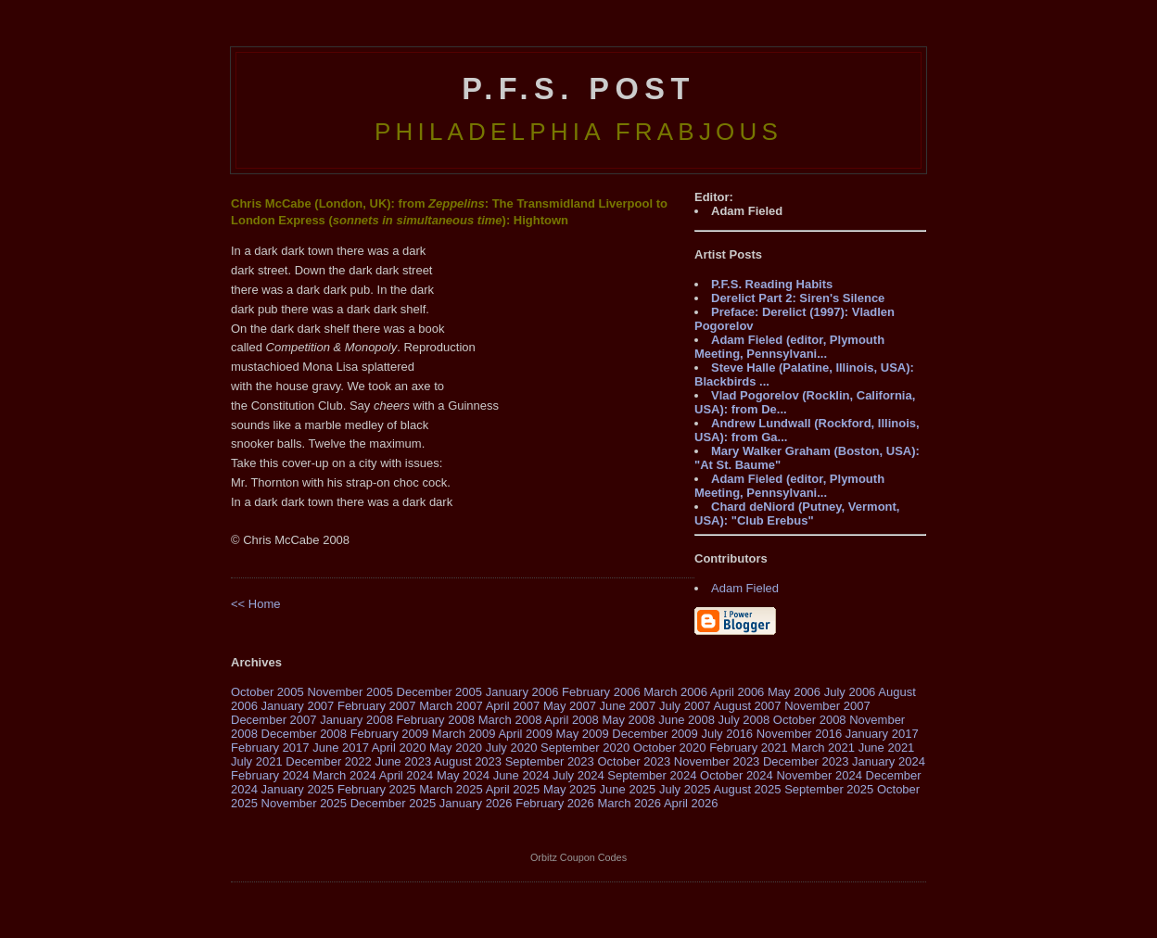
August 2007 (748, 706)
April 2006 (737, 692)
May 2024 (463, 775)
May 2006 (794, 692)
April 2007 (513, 706)
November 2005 (350, 692)
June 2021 (886, 747)
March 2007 (451, 706)
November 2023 (717, 761)
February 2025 (376, 789)
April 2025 (513, 789)
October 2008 (809, 720)
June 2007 (628, 706)
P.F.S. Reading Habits (772, 284)
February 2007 (376, 706)
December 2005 (440, 692)
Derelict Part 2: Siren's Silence (797, 298)
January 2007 (298, 706)
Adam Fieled (745, 588)
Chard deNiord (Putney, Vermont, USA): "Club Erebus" (796, 513)
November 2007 (827, 706)
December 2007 (274, 720)
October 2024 (736, 775)
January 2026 (476, 803)
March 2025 (451, 789)
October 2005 (267, 692)
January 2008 (356, 720)
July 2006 (850, 692)
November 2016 (799, 734)
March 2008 (510, 720)
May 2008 (628, 720)
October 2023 (633, 761)
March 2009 (464, 734)
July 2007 (685, 706)
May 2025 (569, 789)
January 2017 (882, 734)
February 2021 (748, 747)
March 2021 (823, 747)
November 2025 (304, 803)
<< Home (255, 604)
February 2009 (389, 734)
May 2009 (582, 734)
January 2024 (888, 761)
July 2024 (578, 775)
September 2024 (651, 775)
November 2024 (819, 775)
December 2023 (806, 761)
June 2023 (403, 761)
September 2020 (584, 747)
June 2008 (686, 720)
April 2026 (691, 803)
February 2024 (270, 775)
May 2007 (569, 706)
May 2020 (455, 747)
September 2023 (549, 761)
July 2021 (257, 761)
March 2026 (629, 803)
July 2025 (685, 789)
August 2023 (468, 761)
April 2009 (525, 734)
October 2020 (669, 747)
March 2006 (675, 692)
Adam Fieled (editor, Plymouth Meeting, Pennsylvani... (789, 347)
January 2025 (298, 789)
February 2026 (554, 803)
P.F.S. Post (578, 89)
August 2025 (748, 789)
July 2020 (512, 747)
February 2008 (436, 720)
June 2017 (340, 747)
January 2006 (522, 692)
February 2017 (270, 747)
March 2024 (344, 775)
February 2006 (601, 692)
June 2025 (628, 789)
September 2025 (828, 789)
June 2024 (521, 775)
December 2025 (393, 803)
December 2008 (304, 734)
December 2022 (329, 761)
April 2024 (406, 775)
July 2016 (727, 734)
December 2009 (655, 734)
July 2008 (744, 720)
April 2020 (399, 747)
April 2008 (571, 720)
